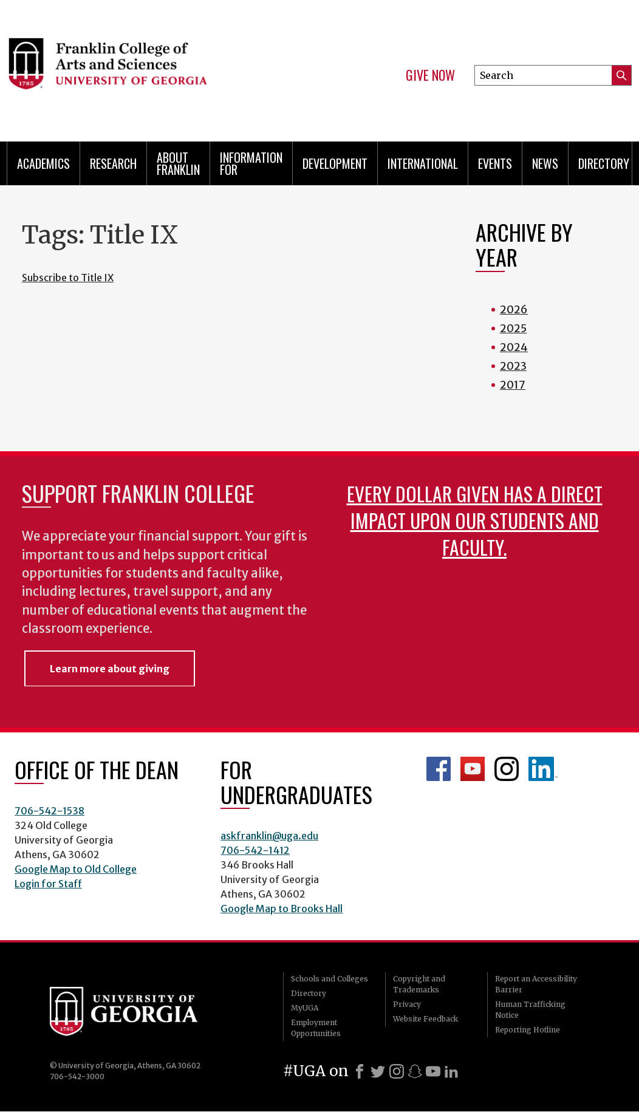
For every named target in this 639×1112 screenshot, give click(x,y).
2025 (513, 328)
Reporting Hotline (527, 1029)
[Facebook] (359, 1071)
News (545, 163)
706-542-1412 (255, 850)
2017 (512, 385)
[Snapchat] (415, 1071)
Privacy (407, 1004)
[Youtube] (433, 1071)
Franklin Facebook (438, 769)
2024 (514, 347)
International (423, 163)
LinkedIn (543, 769)
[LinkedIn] (451, 1071)
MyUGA (304, 1007)
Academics (43, 163)
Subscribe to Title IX (68, 277)
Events (495, 163)
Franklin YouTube (472, 769)
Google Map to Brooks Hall (281, 908)
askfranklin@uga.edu (269, 836)
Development (334, 163)
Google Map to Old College (76, 869)
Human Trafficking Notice (530, 1010)
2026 (514, 309)
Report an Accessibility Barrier (536, 984)
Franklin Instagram (506, 769)
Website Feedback (425, 1018)
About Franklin (178, 163)
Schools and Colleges (329, 978)
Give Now (430, 75)
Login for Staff (48, 884)
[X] (378, 1071)
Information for (251, 163)
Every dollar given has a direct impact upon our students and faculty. (475, 520)
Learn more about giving (109, 669)
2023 (513, 366)
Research (113, 163)
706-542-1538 (49, 811)
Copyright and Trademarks (419, 984)
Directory (603, 163)
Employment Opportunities (316, 1028)
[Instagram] (396, 1071)
